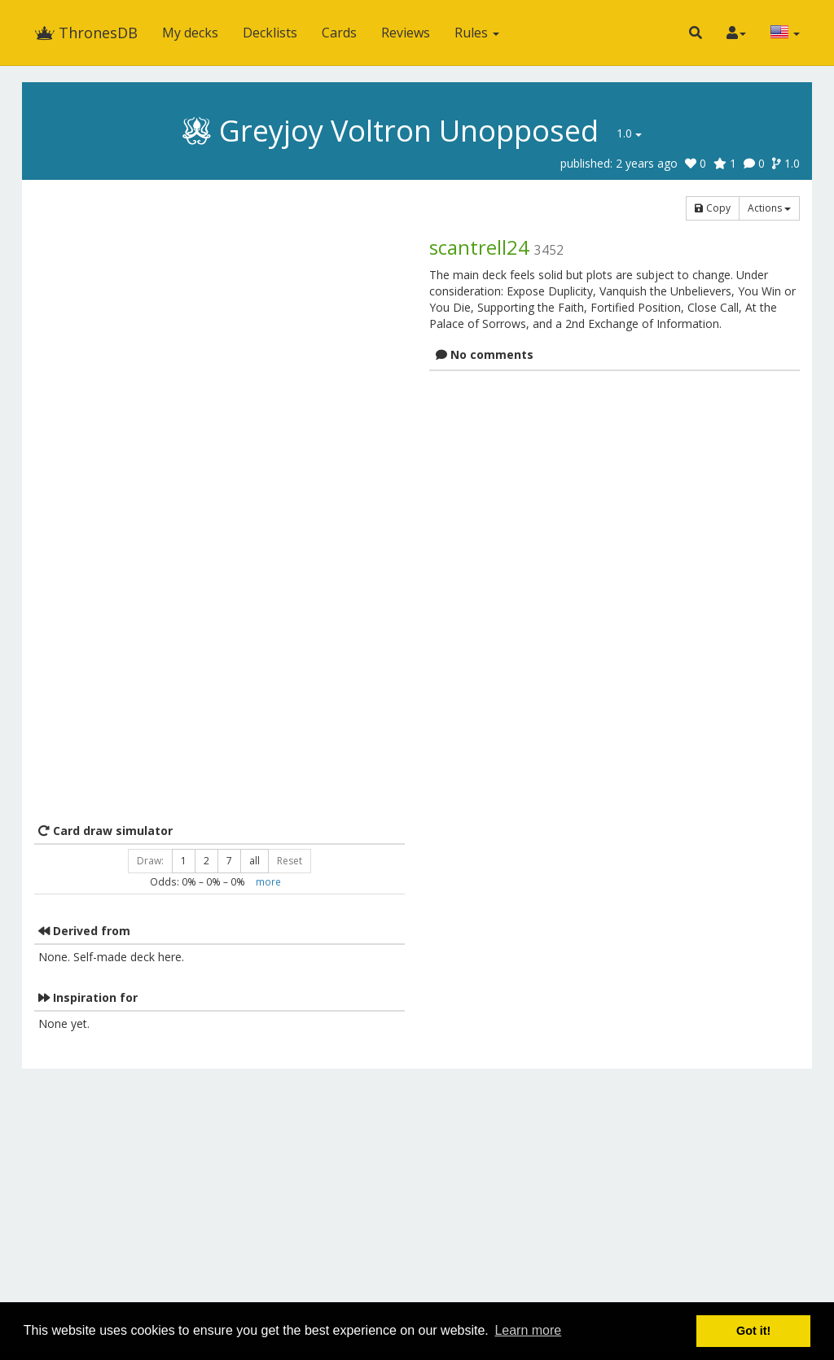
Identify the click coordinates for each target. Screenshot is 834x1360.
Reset (289, 861)
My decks (190, 33)
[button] (695, 32)
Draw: (150, 861)
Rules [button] (476, 33)
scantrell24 (479, 247)
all (254, 861)
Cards (339, 33)
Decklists (270, 33)
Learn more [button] (527, 1330)
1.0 (629, 133)
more (268, 881)
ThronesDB (86, 32)
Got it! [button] (753, 1330)
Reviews (405, 33)
